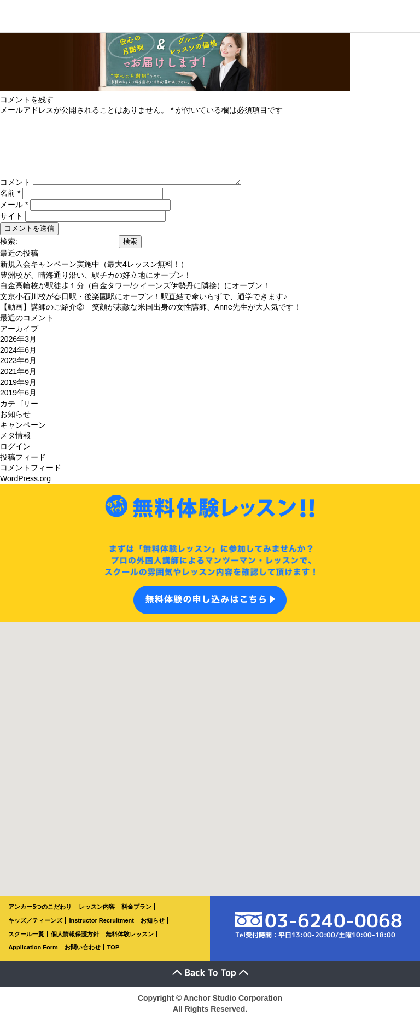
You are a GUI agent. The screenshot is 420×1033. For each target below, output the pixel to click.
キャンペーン (23, 438)
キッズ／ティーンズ (35, 933)
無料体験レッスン (130, 947)
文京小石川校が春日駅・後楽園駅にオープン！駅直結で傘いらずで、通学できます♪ (143, 309)
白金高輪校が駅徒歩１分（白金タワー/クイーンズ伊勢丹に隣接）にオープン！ (135, 298)
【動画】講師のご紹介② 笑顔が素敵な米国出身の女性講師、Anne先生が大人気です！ (150, 320)
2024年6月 (18, 363)
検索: (9, 254)
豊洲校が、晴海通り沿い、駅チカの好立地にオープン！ (95, 288)
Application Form (32, 960)
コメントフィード (30, 480)
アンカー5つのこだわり (40, 920)
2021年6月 (18, 384)
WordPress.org (25, 491)
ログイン (15, 459)
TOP (113, 960)
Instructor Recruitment (101, 933)
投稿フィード (23, 470)
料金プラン (136, 920)
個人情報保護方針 (75, 947)
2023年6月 (18, 373)
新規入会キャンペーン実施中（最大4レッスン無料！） (94, 277)
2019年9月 (18, 395)
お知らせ (15, 427)
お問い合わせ (83, 960)
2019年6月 (18, 405)
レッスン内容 (97, 920)
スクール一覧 (26, 947)
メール (14, 217)
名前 (10, 206)
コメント (15, 195)
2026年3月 (18, 352)
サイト (11, 229)
